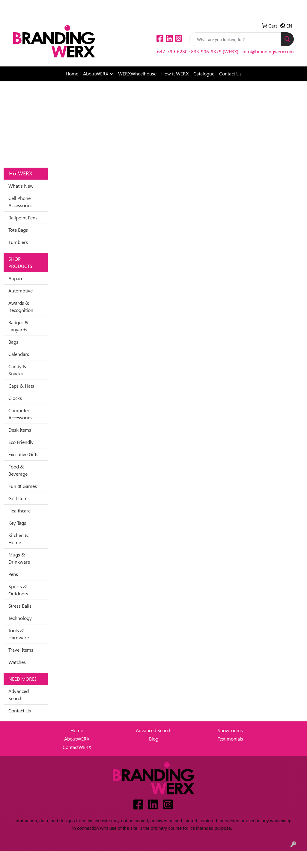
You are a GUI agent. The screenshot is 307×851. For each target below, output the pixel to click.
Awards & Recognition (20, 306)
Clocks (15, 398)
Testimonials (230, 738)
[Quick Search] (235, 39)
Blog (153, 738)
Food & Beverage (18, 470)
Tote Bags (18, 230)
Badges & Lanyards (18, 326)
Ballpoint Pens (22, 217)
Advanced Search (18, 694)
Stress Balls (19, 606)
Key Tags (17, 523)
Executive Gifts (23, 454)
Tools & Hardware (18, 634)
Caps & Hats (21, 386)
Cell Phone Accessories (20, 201)
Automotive (20, 290)
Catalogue (203, 73)
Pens (13, 574)
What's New (21, 186)
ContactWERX (77, 747)
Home (72, 73)
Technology (20, 618)
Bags (13, 342)
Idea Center (27, 6)
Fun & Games (22, 486)
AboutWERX (95, 73)
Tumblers (18, 242)
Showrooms (230, 730)
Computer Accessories (20, 414)
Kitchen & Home (18, 538)
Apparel (16, 278)
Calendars (18, 354)
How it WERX (175, 73)
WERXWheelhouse (137, 73)
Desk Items (19, 430)
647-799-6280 (172, 51)
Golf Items (19, 498)
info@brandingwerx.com (268, 51)
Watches (17, 662)
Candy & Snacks (17, 370)
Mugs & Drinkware (19, 558)
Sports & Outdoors (18, 590)
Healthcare (19, 510)
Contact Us (230, 73)
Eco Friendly (21, 442)
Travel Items (20, 650)
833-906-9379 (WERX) (214, 51)
